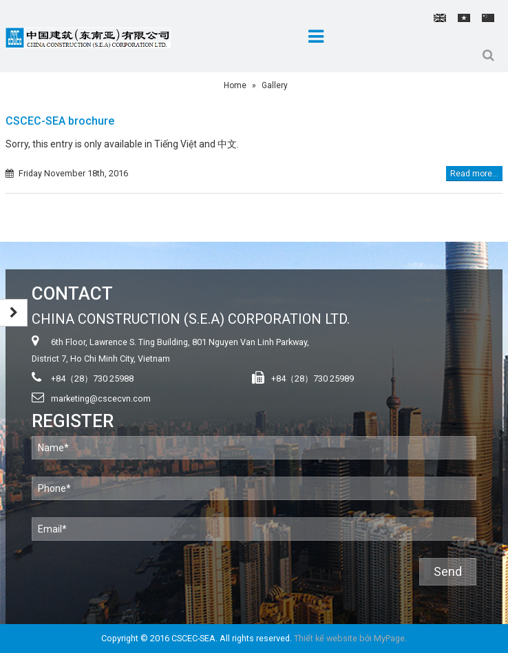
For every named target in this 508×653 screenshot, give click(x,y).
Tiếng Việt (464, 17)
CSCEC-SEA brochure (60, 120)
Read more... (474, 173)
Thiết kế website (325, 638)
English (440, 17)
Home (235, 85)
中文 (488, 17)
